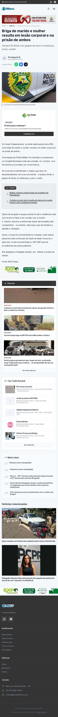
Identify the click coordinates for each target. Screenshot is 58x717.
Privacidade (6, 650)
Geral (4, 664)
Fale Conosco (7, 638)
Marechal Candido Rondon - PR (17, 686)
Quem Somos (7, 635)
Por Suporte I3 (14, 57)
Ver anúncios (29, 445)
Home (4, 26)
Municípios (6, 668)
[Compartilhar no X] (26, 64)
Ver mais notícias (29, 370)
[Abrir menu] (54, 9)
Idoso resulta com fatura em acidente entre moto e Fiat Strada (28, 541)
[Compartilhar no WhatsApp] (16, 64)
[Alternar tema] (49, 9)
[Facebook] (55, 2)
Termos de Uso (8, 646)
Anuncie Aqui (7, 642)
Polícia (11, 26)
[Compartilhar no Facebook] (21, 64)
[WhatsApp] (51, 2)
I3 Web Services (41, 712)
